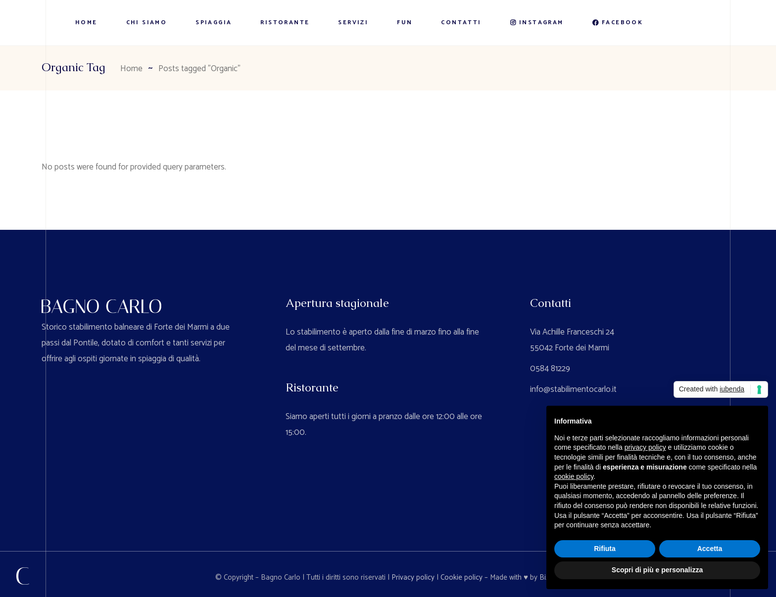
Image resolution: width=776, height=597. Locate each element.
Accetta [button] (710, 549)
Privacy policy (413, 577)
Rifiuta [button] (605, 549)
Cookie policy (461, 577)
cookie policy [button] (573, 476)
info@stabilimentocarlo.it (573, 389)
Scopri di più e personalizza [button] (657, 570)
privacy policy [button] (645, 447)
